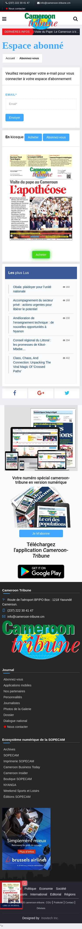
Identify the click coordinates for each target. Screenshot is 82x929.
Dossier (8, 715)
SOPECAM (11, 755)
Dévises (41, 908)
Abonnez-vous (29, 58)
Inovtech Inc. (50, 918)
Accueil (10, 58)
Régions (69, 894)
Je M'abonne (41, 533)
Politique (30, 888)
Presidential (13, 888)
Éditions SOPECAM (17, 796)
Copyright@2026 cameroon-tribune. (26, 902)
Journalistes (11, 703)
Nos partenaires (14, 691)
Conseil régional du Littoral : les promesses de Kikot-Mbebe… (32, 344)
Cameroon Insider (15, 773)
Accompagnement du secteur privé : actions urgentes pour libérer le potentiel (33, 305)
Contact (69, 902)
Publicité (58, 902)
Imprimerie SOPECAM (18, 761)
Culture (10, 894)
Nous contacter (15, 8)
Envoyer (14, 117)
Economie (46, 888)
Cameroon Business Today (21, 767)
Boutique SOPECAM (17, 779)
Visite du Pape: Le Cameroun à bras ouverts (57, 31)
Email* (11, 94)
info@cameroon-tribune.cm (53, 3)
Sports (22, 894)
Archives (9, 749)
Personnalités (12, 697)
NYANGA (9, 785)
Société (61, 888)
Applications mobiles (17, 685)
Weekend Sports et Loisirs (21, 791)
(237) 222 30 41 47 (18, 3)
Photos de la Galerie (17, 709)
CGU (48, 902)
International (38, 894)
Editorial (55, 894)
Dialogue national (15, 721)
